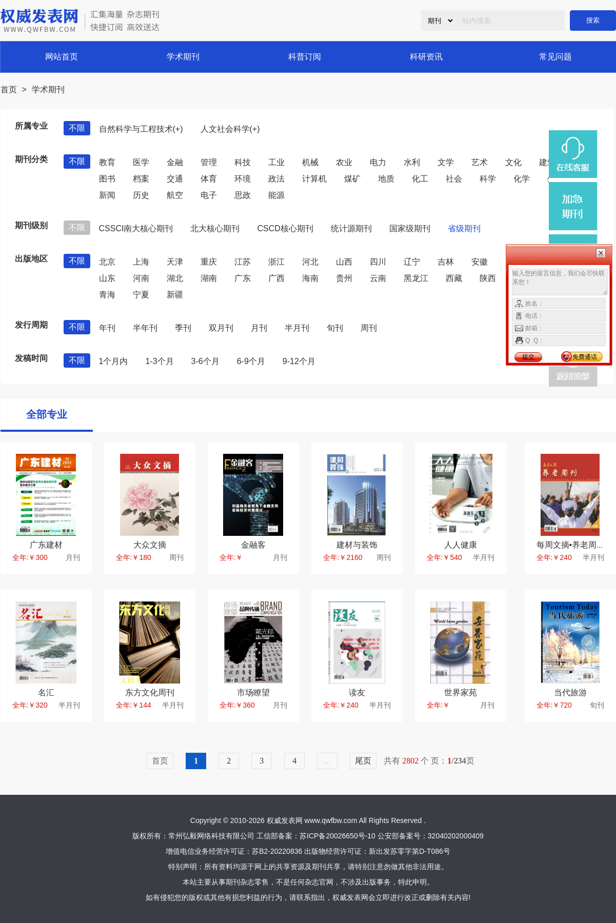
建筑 (547, 162)
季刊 (183, 328)
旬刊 (335, 328)
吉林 (446, 261)
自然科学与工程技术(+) (141, 129)
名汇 (46, 692)
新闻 (107, 195)
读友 (357, 692)
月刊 (259, 328)
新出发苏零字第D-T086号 (409, 851)
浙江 (276, 261)
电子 (209, 195)
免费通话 (584, 356)
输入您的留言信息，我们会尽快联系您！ (559, 282)
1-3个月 (159, 361)
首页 (9, 89)
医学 (141, 162)
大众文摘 (149, 544)
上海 (141, 261)
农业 (344, 162)
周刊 (369, 328)
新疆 (175, 294)
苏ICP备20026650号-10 (337, 836)
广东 (242, 278)
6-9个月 (251, 361)
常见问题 (555, 56)
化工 (420, 178)
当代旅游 (570, 692)
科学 (488, 178)
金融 (175, 162)
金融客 (253, 544)
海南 (310, 278)
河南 (141, 278)
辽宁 (412, 261)
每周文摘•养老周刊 (570, 544)
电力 (378, 162)
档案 (141, 178)
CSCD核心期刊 (285, 228)
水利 (412, 162)
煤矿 (352, 178)
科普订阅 (304, 56)
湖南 (209, 278)
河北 (310, 261)
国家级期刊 (409, 228)
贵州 (344, 278)
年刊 (107, 328)
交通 (175, 178)
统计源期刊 (351, 228)
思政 (242, 195)
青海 (107, 294)
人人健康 (460, 544)
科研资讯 (426, 56)
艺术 (479, 162)
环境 (242, 178)
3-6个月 (205, 361)
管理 (209, 162)
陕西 (488, 278)
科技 (242, 162)
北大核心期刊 (215, 228)
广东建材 (46, 544)
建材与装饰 (356, 544)
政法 (276, 178)
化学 (521, 178)
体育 (209, 178)
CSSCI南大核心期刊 (136, 228)
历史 (141, 195)
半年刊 (145, 328)
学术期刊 (183, 56)
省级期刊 (464, 228)
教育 (107, 162)
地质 (386, 178)
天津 (175, 261)
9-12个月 (299, 361)
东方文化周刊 (149, 692)
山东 (107, 278)
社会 (454, 178)
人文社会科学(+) (230, 129)
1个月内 (113, 361)
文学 (446, 162)
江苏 (242, 261)
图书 (107, 178)
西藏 (454, 278)
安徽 (479, 261)
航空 (175, 195)
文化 (513, 162)
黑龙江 (416, 278)
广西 (276, 278)
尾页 (363, 760)
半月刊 (297, 328)
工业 (276, 162)
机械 (310, 162)
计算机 (314, 178)
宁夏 (141, 294)
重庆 (209, 261)
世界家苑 (460, 692)
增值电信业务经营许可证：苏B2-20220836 (234, 851)
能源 (276, 195)
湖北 (175, 278)
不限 (77, 128)
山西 (344, 261)
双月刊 (221, 328)
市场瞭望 (253, 692)
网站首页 (61, 56)
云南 (378, 278)
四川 (378, 261)
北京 (107, 261)
